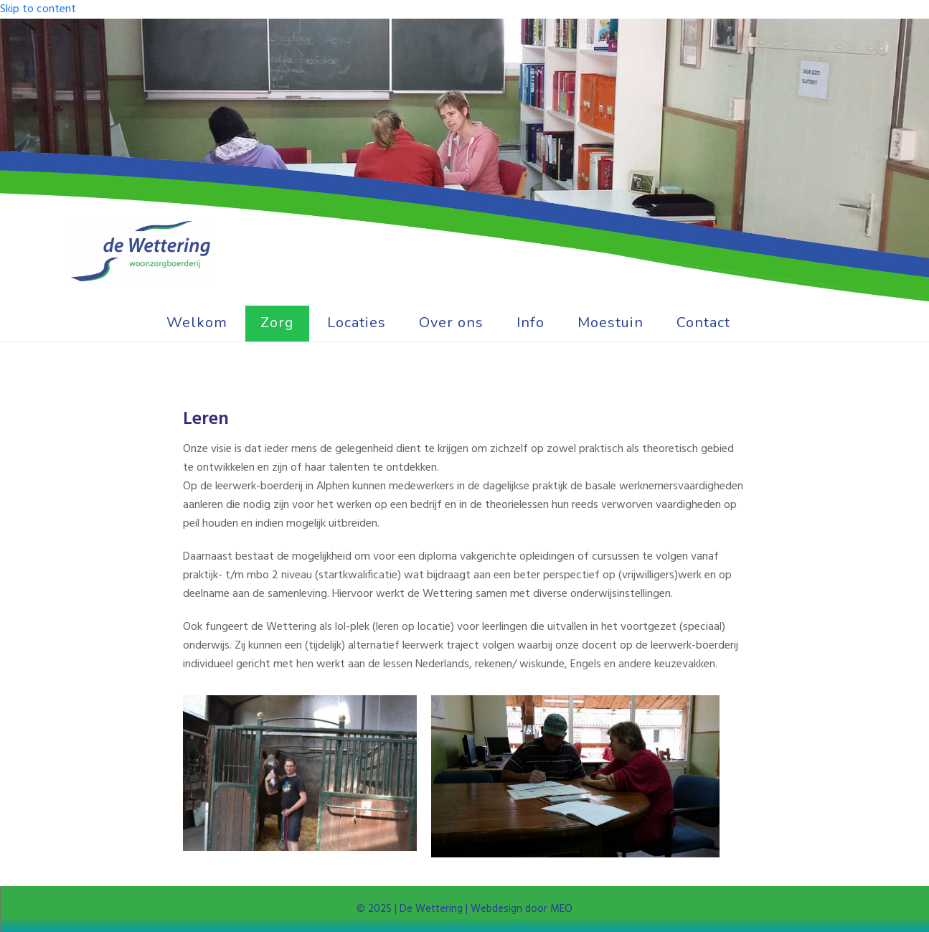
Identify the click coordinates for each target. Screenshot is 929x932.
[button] (763, 324)
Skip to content (38, 9)
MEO (559, 909)
